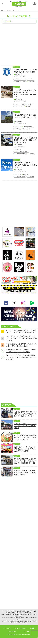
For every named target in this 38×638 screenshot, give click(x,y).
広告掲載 (26, 631)
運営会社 (32, 628)
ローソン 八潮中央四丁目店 (22, 151)
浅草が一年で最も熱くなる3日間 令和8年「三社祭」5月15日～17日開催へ (21, 350)
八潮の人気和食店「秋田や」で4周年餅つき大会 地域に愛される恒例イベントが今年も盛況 (25, 414)
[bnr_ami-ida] (7, 236)
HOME (3, 10)
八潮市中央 (31, 153)
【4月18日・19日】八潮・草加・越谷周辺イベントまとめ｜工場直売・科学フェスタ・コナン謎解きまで (21, 357)
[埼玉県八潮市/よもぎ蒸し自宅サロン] (7, 271)
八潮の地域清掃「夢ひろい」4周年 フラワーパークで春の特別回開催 (25, 426)
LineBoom (32, 303)
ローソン (18, 10)
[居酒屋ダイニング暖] (31, 260)
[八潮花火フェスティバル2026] (19, 321)
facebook (6, 303)
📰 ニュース (10, 10)
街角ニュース (18, 99)
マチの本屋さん (19, 106)
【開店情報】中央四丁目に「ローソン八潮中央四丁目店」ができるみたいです (25, 165)
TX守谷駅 (30, 104)
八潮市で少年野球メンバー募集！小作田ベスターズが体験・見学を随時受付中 (25, 473)
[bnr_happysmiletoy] (19, 248)
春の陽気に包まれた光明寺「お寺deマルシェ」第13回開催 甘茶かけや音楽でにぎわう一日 (25, 461)
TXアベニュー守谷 (20, 104)
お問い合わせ (12, 631)
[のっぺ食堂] (19, 236)
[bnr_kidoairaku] (7, 260)
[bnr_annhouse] (31, 236)
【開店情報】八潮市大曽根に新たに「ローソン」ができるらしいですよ (25, 117)
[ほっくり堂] (31, 271)
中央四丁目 (25, 174)
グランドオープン (19, 79)
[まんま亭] (19, 271)
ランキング (34, 3)
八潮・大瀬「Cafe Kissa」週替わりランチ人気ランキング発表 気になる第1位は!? (25, 437)
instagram (23, 303)
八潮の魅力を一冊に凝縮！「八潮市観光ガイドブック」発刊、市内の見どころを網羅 (25, 449)
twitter (15, 303)
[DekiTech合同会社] (31, 248)
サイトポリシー (7, 628)
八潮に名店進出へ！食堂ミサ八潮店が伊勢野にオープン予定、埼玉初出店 (21, 345)
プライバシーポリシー (20, 628)
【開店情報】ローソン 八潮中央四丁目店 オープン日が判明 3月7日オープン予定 (25, 140)
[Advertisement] (19, 45)
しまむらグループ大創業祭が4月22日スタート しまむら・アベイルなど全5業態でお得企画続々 (21, 338)
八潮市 (17, 128)
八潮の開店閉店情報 (20, 81)
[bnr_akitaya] (7, 248)
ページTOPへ (35, 635)
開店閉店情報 (18, 74)
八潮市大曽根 (25, 128)
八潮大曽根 (31, 81)
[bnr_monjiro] (19, 260)
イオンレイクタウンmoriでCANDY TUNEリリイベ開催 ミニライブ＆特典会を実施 (21, 331)
